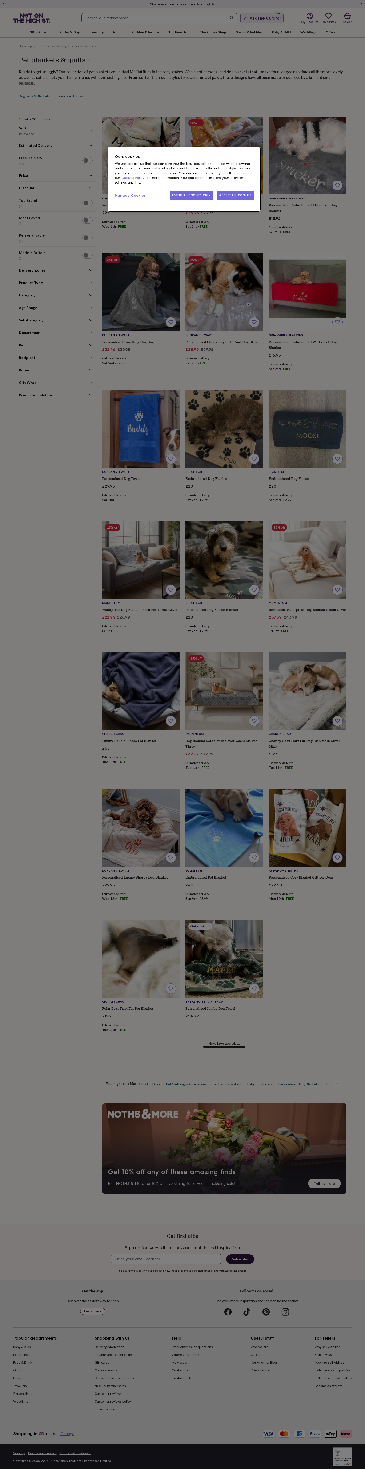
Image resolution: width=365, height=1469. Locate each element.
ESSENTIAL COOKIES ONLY (191, 195)
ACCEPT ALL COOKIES (235, 195)
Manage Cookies (130, 195)
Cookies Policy (132, 178)
